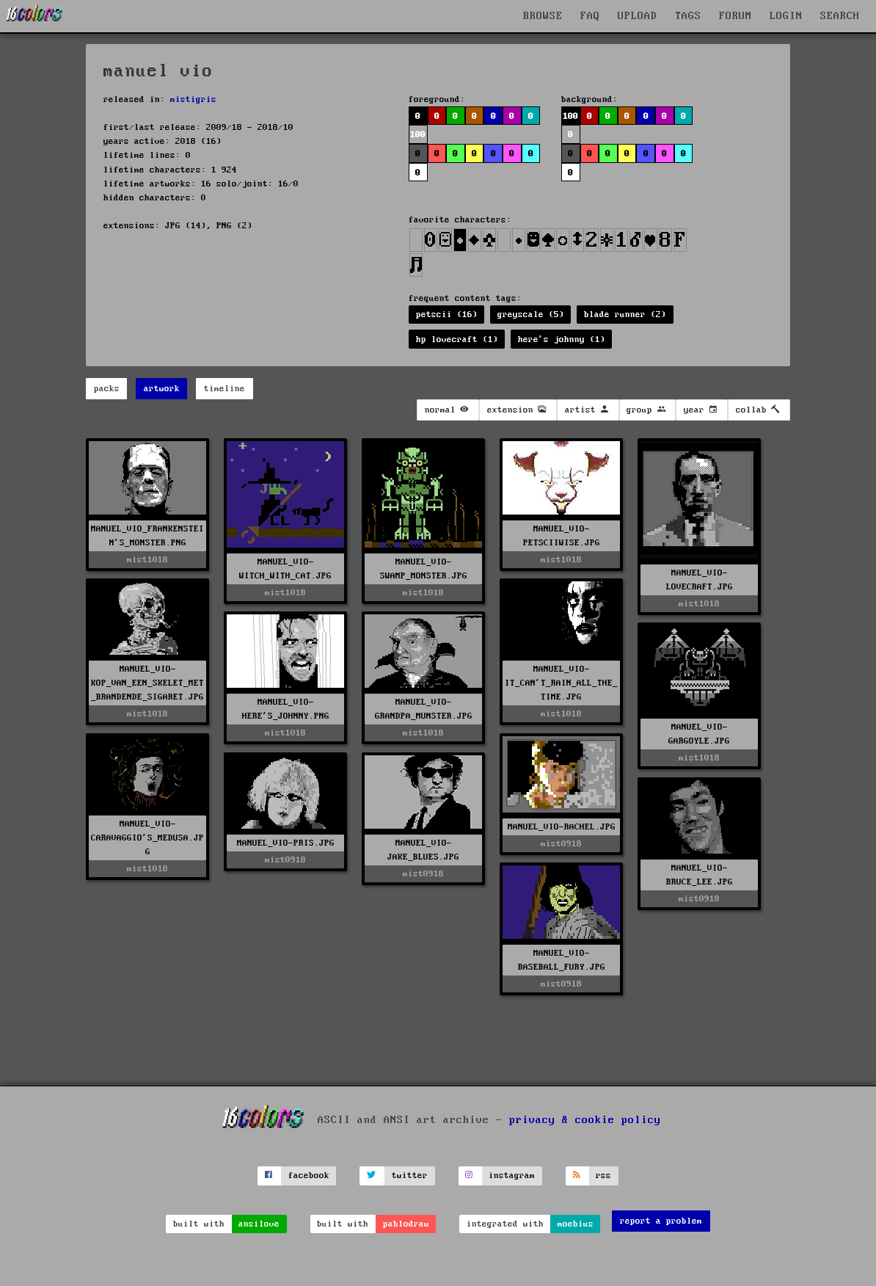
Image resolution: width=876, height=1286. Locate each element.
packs (107, 388)
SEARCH (840, 16)
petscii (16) (447, 314)
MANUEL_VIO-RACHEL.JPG (562, 827)
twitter (410, 1175)
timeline (224, 388)
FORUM (735, 16)
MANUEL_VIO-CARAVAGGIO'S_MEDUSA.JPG (147, 838)
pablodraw (406, 1224)
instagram (512, 1175)
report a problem (661, 1221)
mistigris (193, 99)
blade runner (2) (625, 314)
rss (603, 1175)
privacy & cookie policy (585, 1120)
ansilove (259, 1224)
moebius (576, 1224)
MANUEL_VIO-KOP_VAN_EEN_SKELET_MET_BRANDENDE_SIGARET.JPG (147, 683)
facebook (308, 1175)
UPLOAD (637, 16)
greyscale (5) (530, 314)
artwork (162, 388)
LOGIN (786, 16)
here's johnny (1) (561, 339)
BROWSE (543, 16)
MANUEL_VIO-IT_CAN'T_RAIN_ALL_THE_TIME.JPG (561, 683)
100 (418, 134)
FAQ (590, 16)
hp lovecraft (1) (457, 339)
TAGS (688, 16)
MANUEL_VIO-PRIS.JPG (286, 843)
